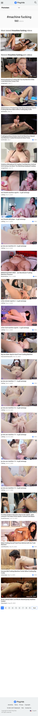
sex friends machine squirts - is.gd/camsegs (15, 192)
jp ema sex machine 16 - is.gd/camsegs (13, 408)
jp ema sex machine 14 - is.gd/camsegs (13, 461)
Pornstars (5, 8)
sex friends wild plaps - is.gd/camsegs (13, 219)
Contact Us (28, 708)
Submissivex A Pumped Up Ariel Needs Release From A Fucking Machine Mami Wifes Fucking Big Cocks (18, 108)
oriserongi (4, 575)
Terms (16, 705)
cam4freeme (4, 546)
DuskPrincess (5, 518)
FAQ (22, 708)
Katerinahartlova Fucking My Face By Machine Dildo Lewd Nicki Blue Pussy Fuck (17, 80)
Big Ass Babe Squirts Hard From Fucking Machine (17, 354)
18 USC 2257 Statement (13, 708)
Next (34, 608)
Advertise (10, 705)
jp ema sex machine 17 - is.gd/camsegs (13, 381)
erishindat (4, 140)
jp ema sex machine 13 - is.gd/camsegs (13, 488)
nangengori (4, 83)
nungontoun (4, 168)
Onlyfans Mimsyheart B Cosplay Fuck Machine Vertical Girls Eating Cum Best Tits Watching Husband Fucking (18, 165)
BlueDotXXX (4, 276)
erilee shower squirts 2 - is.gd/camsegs (13, 301)
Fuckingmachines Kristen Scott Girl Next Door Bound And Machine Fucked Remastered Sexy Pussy (18, 137)
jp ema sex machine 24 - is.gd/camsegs (13, 246)
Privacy (21, 705)
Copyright (27, 705)
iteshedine (4, 111)
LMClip (3, 194)
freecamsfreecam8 (6, 356)
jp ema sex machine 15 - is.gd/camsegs (13, 434)
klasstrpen (4, 603)
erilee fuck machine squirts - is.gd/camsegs (15, 327)
